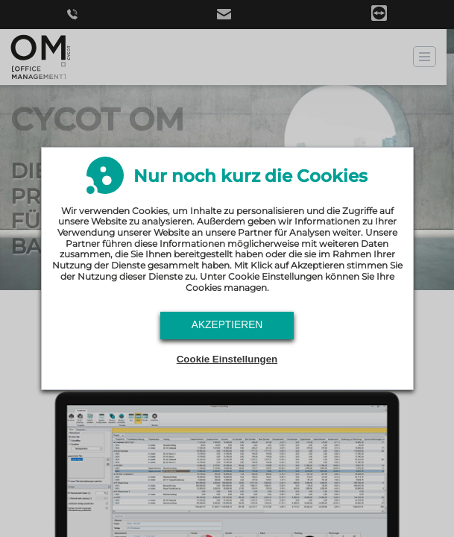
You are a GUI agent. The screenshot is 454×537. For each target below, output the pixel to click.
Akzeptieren (227, 324)
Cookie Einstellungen (227, 359)
